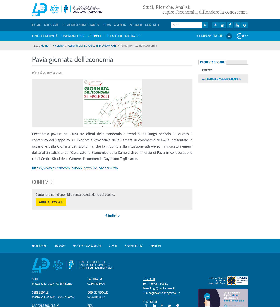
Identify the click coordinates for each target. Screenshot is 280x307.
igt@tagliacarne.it (163, 288)
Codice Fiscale (98, 292)
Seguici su (150, 302)
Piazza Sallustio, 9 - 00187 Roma (52, 283)
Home (44, 45)
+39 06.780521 (158, 283)
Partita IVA (95, 279)
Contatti (149, 279)
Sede (35, 279)
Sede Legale (40, 292)
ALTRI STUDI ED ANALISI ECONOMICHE (92, 45)
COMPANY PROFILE (214, 36)
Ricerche (58, 45)
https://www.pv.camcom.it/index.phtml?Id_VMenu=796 (75, 168)
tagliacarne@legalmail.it (164, 293)
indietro (112, 215)
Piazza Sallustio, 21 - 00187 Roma (53, 297)
